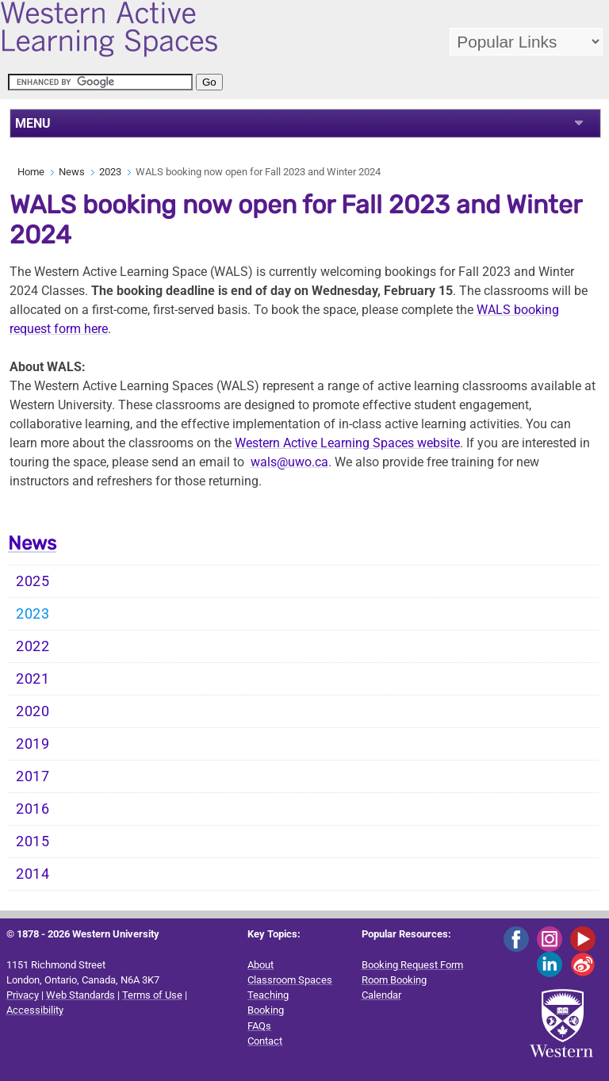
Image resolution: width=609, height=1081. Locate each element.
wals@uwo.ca (289, 462)
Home (30, 172)
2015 (33, 841)
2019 (33, 744)
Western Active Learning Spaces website (347, 442)
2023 (110, 172)
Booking (265, 1010)
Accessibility (34, 1010)
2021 (33, 679)
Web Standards (80, 995)
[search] (100, 82)
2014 (33, 874)
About (260, 965)
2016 (33, 809)
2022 (33, 646)
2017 (33, 776)
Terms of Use (152, 995)
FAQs (259, 1026)
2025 (33, 581)
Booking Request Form (412, 965)
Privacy (22, 995)
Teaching (268, 995)
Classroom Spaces (289, 980)
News (72, 172)
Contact (264, 1041)
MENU (33, 123)
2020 (33, 711)
